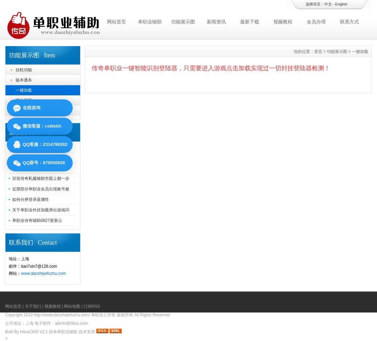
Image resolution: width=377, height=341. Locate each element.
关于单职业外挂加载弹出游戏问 (40, 210)
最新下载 (249, 21)
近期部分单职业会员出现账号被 (40, 189)
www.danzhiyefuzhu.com (43, 273)
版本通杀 (24, 80)
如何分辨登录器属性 (30, 199)
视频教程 (282, 21)
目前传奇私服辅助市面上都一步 (40, 178)
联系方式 (349, 21)
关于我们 (33, 306)
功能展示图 (183, 21)
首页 (318, 51)
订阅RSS (92, 306)
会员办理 (316, 21)
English (341, 4)
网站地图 (72, 306)
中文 (328, 4)
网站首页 (116, 21)
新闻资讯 (216, 21)
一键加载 (24, 90)
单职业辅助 (150, 21)
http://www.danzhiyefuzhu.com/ (62, 314)
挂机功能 (24, 70)
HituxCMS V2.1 (34, 331)
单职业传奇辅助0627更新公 (37, 220)
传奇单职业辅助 (63, 331)
